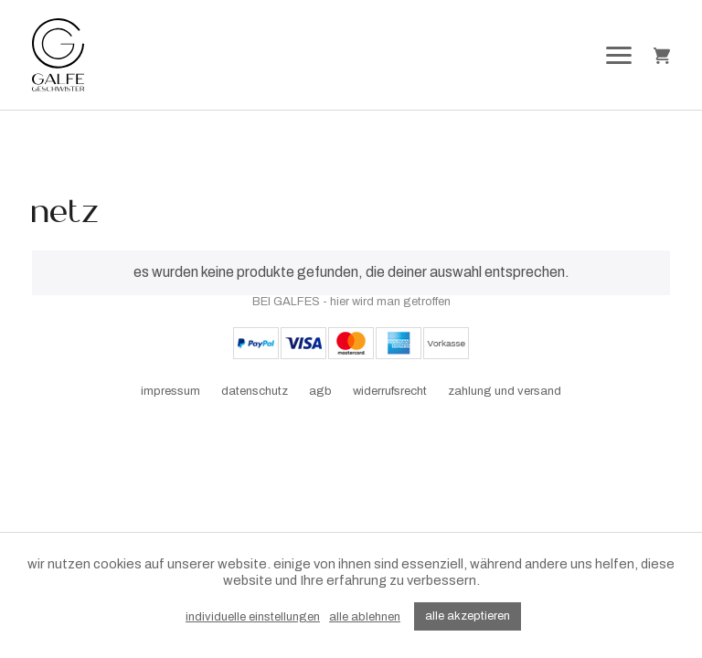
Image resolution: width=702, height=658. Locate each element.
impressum (170, 391)
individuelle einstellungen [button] (253, 616)
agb (320, 391)
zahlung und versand (504, 391)
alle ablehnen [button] (364, 616)
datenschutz (254, 391)
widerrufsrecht (390, 391)
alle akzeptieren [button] (467, 616)
